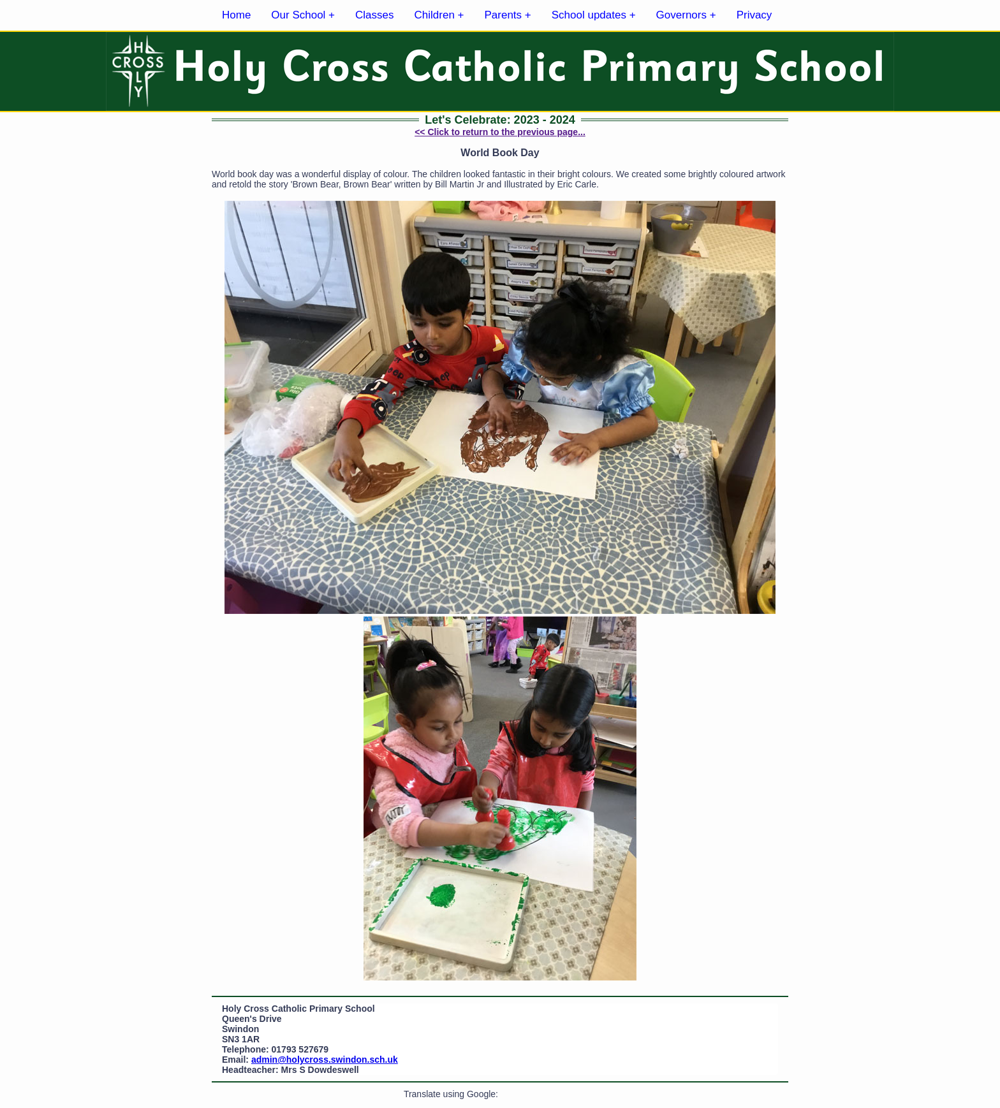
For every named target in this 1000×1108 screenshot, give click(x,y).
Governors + (686, 15)
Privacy (754, 15)
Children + (439, 15)
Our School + (303, 15)
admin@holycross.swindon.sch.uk (324, 1059)
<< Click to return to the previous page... (500, 132)
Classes (374, 15)
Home (236, 15)
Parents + (508, 15)
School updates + (594, 15)
